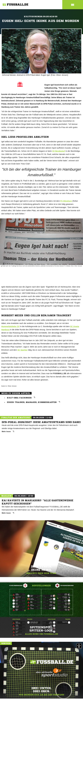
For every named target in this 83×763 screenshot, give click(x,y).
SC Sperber (22, 350)
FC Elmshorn (66, 201)
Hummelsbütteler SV (10, 326)
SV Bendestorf (58, 151)
